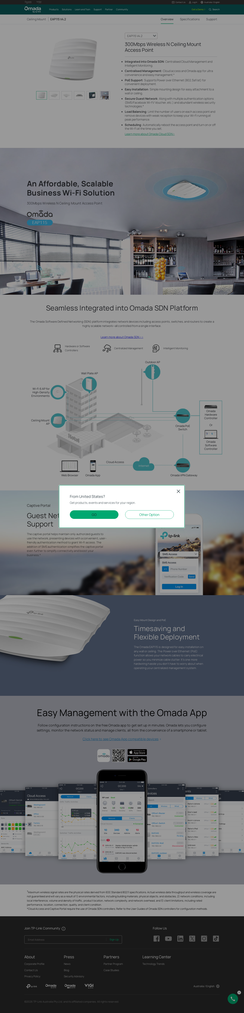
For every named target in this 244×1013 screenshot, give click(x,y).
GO (94, 514)
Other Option (149, 514)
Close (178, 491)
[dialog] (122, 506)
